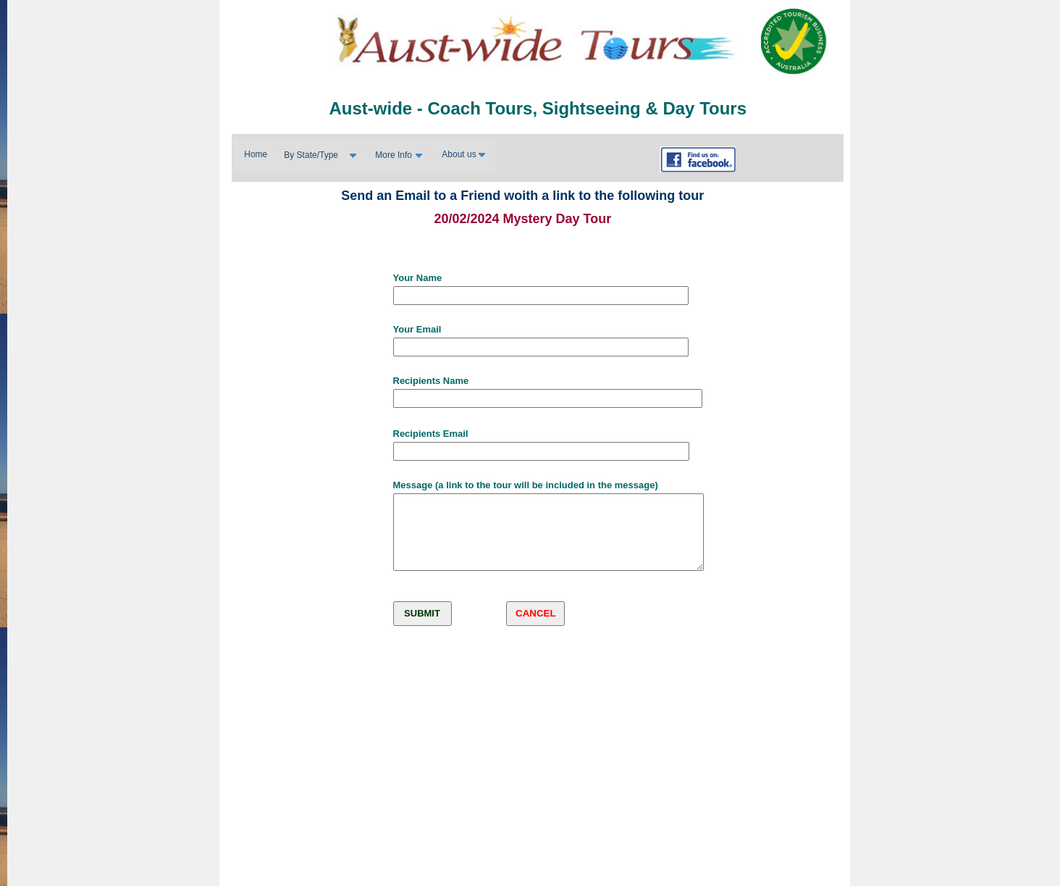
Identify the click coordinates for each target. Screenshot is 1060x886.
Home (255, 154)
